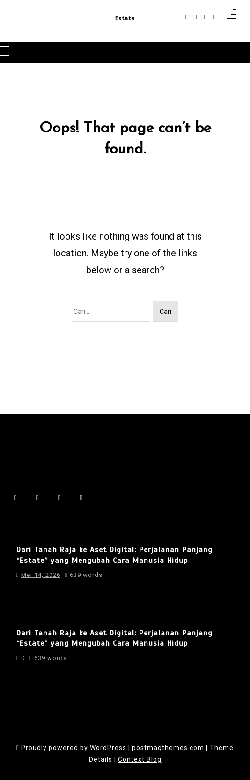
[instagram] (196, 17)
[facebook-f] (186, 17)
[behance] (214, 17)
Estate (125, 18)
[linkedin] (205, 17)
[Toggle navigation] (4, 52)
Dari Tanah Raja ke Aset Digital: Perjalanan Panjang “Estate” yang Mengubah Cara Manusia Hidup (114, 555)
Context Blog (140, 759)
